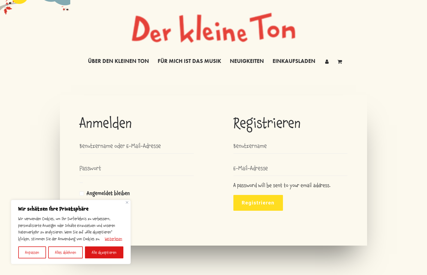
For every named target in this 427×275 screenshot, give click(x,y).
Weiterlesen (113, 239)
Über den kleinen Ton (118, 61)
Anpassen (32, 252)
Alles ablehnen (65, 252)
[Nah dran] (127, 202)
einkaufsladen (294, 61)
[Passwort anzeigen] (81, 182)
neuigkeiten (247, 61)
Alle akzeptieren (104, 252)
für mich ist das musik (189, 61)
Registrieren (258, 203)
